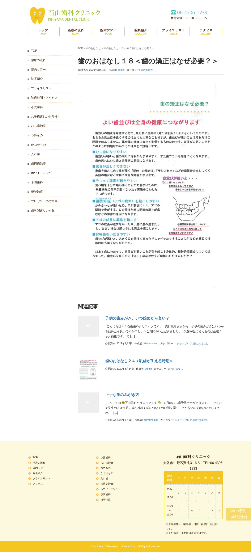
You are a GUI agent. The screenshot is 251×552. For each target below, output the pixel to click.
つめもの (37, 135)
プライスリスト (173, 31)
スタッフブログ (183, 343)
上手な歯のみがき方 (122, 395)
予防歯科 (37, 182)
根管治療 (37, 191)
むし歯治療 (38, 125)
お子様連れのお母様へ (45, 116)
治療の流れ (76, 31)
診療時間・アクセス (44, 97)
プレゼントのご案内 (44, 201)
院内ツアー (108, 31)
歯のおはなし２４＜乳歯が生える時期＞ (139, 361)
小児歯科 (37, 107)
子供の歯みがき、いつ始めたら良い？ (137, 318)
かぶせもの (38, 144)
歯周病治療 (38, 163)
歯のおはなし (93, 48)
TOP (43, 31)
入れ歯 (35, 154)
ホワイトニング (41, 172)
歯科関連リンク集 (43, 210)
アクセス (206, 31)
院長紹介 (141, 31)
